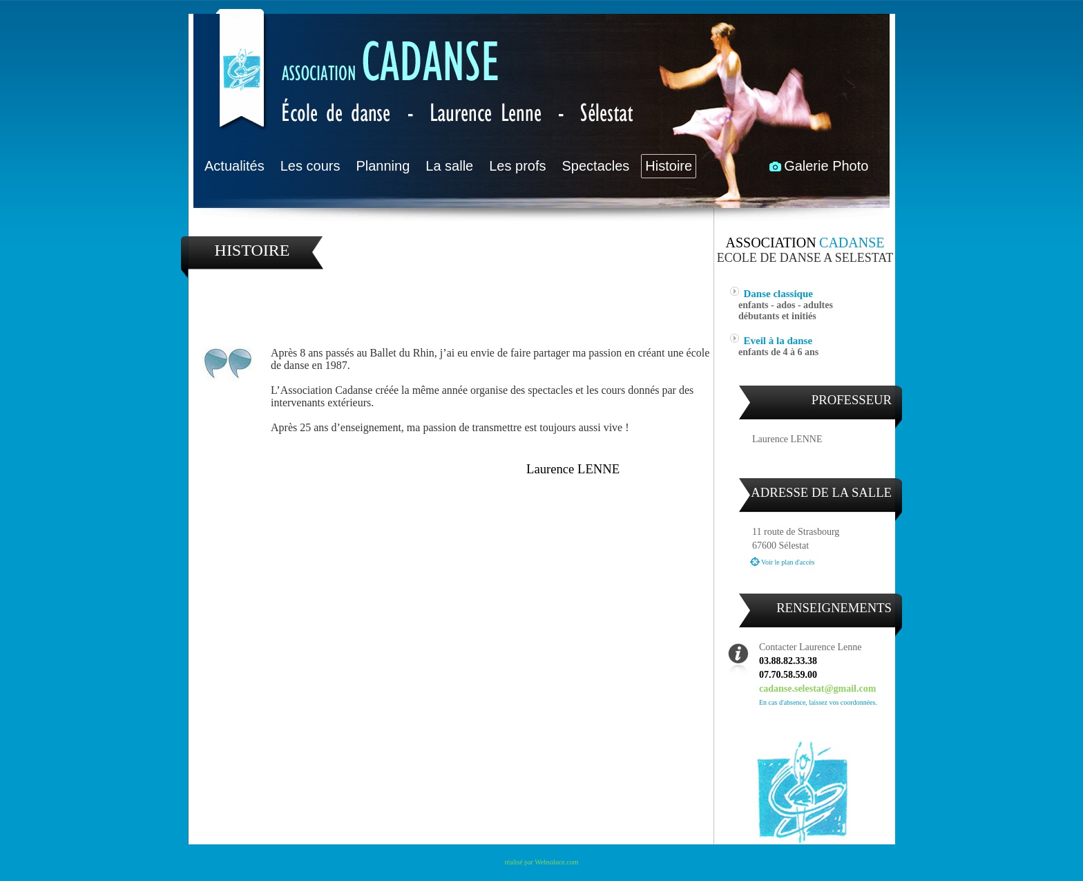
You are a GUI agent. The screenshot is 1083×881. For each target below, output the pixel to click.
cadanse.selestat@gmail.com (817, 688)
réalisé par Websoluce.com (541, 862)
